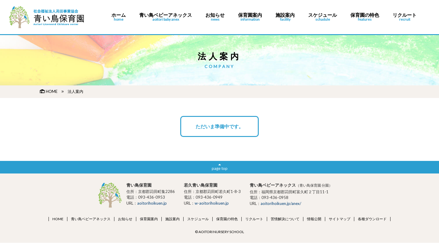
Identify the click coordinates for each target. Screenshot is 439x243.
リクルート (405, 17)
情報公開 (314, 219)
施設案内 (285, 17)
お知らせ (215, 17)
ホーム (118, 17)
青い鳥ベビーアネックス (165, 17)
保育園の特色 (364, 17)
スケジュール (322, 17)
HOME (48, 91)
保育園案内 (250, 17)
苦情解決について (285, 219)
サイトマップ (339, 219)
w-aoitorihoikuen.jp (212, 203)
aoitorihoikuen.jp (152, 203)
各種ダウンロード (372, 219)
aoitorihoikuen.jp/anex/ (281, 203)
